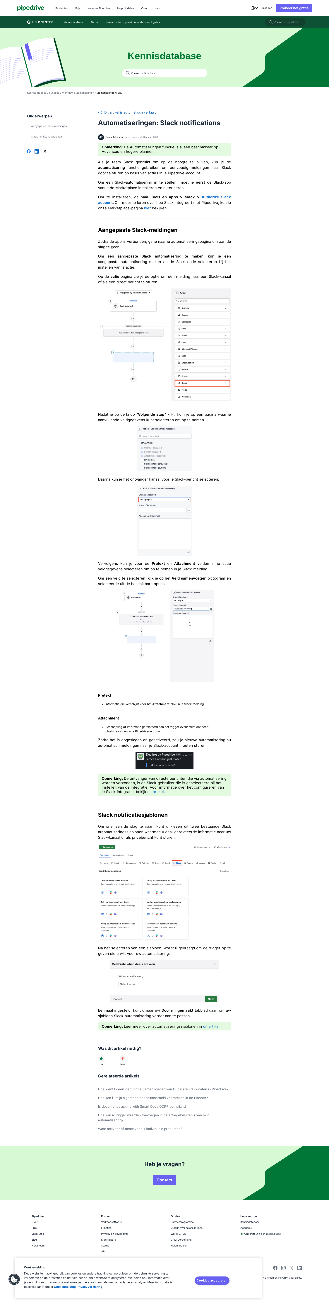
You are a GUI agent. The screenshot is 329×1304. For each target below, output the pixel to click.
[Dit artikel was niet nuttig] (122, 1058)
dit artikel (155, 792)
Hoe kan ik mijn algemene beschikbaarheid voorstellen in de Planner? (153, 1098)
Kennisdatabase (36, 92)
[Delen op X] (45, 151)
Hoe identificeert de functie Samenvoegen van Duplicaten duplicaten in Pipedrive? (163, 1089)
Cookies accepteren (212, 1280)
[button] (14, 1279)
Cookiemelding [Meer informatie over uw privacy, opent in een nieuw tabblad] (65, 1287)
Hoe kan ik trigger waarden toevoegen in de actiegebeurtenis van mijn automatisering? (153, 1117)
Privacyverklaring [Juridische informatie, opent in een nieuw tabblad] (89, 1287)
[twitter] (291, 1269)
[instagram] (283, 1269)
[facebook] (275, 1269)
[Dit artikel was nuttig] (101, 1058)
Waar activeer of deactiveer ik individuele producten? (140, 1129)
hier (147, 208)
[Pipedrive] (41, 8)
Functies (54, 92)
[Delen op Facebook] (28, 151)
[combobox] (244, 8)
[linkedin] (299, 1268)
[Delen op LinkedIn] (37, 151)
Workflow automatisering (77, 92)
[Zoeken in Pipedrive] (285, 22)
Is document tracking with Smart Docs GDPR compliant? (142, 1106)
